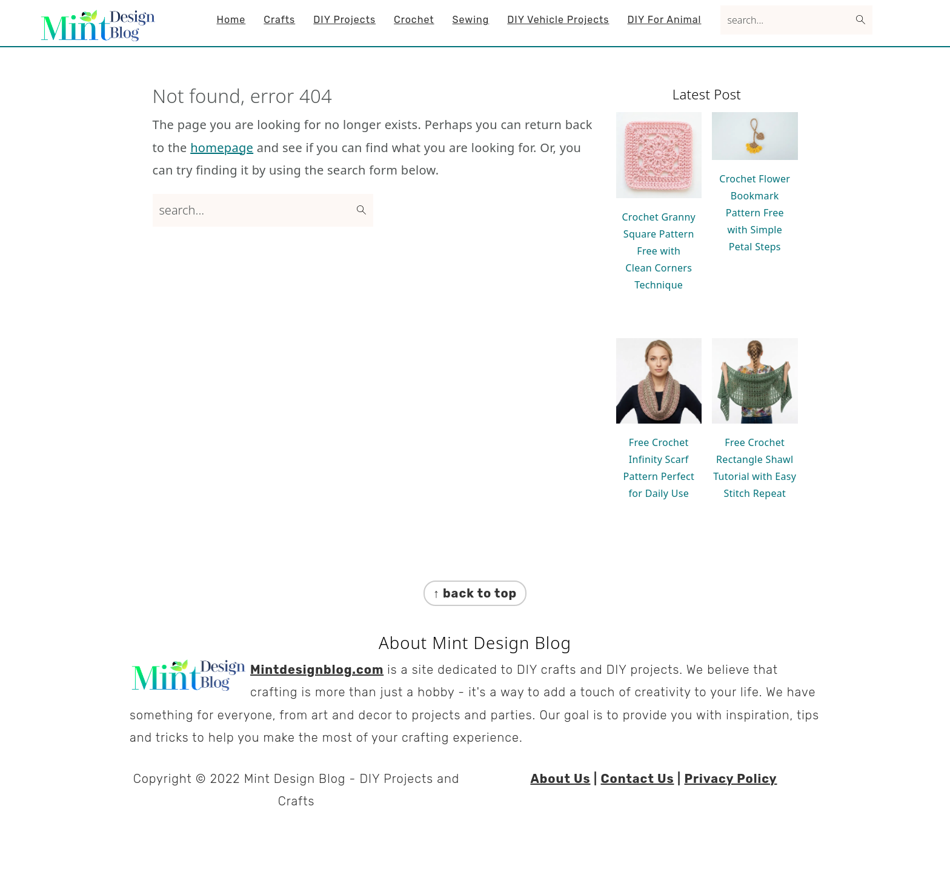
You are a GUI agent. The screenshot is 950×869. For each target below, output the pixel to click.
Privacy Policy (731, 778)
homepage (221, 147)
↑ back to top (475, 593)
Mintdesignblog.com (317, 669)
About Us (560, 778)
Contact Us (637, 778)
